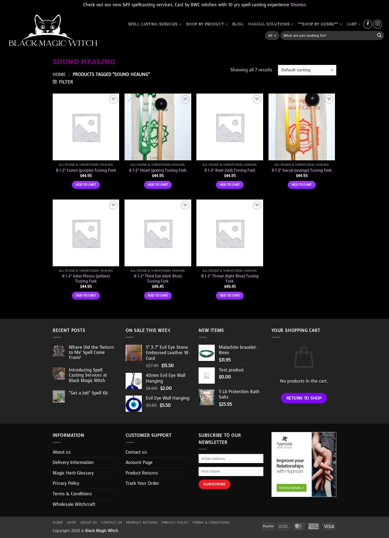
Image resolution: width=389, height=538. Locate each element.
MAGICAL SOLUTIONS (270, 24)
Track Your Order (142, 483)
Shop (71, 522)
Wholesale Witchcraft (74, 504)
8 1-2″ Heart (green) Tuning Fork (157, 170)
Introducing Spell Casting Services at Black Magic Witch (88, 375)
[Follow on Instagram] (377, 24)
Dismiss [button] (298, 5)
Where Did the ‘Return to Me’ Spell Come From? (91, 352)
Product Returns (142, 473)
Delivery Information (73, 462)
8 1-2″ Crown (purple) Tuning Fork (86, 170)
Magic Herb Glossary (73, 473)
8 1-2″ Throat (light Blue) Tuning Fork (230, 279)
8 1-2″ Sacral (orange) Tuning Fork (302, 170)
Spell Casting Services (155, 24)
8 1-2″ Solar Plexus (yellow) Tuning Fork (86, 279)
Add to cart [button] (86, 184)
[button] (63, 82)
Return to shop (304, 398)
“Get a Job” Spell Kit (88, 393)
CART (354, 24)
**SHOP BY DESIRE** (320, 24)
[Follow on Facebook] (367, 24)
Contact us (136, 452)
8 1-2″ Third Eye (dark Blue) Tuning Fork (158, 279)
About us (62, 452)
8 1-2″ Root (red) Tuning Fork (229, 170)
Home (59, 74)
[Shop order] (307, 70)
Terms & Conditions (72, 494)
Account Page (139, 462)
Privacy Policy (66, 483)
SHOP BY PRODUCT (206, 24)
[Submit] (379, 35)
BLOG (237, 24)
